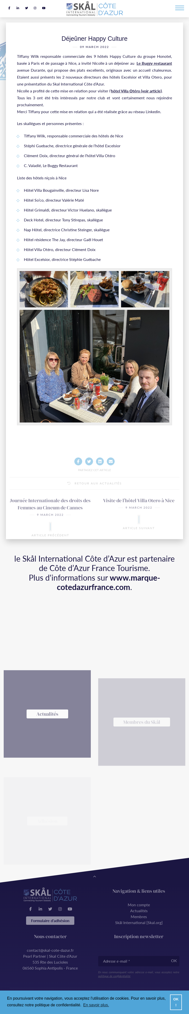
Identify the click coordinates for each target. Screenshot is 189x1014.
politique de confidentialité (114, 976)
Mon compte (139, 904)
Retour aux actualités (94, 496)
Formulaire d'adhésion (50, 920)
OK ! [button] (176, 1002)
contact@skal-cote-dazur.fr (50, 950)
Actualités (139, 910)
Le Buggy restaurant (154, 66)
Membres (139, 916)
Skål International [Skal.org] (139, 922)
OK (174, 960)
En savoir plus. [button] (96, 1005)
